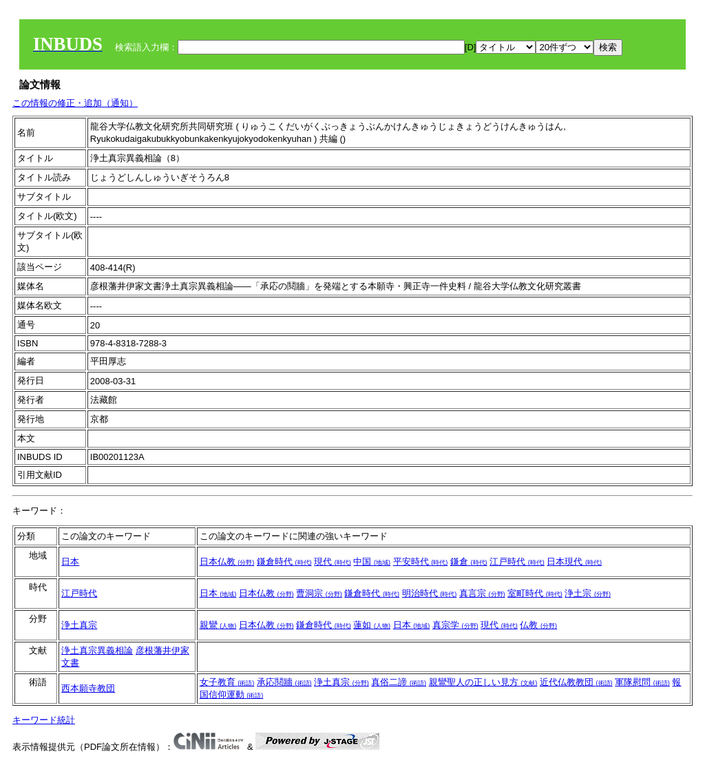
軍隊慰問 (642, 682)
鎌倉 (468, 561)
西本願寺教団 (88, 688)
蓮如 (371, 625)
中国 (371, 561)
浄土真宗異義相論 (97, 650)
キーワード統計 (43, 720)
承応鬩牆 (284, 682)
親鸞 (218, 625)
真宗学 (455, 625)
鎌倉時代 (284, 561)
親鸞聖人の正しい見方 (483, 682)
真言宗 (482, 593)
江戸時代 (517, 561)
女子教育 (227, 682)
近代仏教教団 (576, 682)
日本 (70, 561)
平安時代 (420, 561)
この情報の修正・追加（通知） (75, 103)
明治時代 (429, 593)
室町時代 (534, 593)
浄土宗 (588, 593)
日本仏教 (227, 561)
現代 (332, 561)
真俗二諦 (398, 682)
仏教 (538, 625)
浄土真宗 (79, 625)
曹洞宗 (319, 593)
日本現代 (574, 561)
